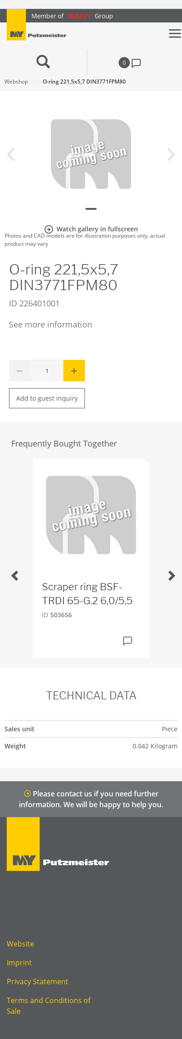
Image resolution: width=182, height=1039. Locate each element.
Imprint (19, 963)
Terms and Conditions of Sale (48, 1005)
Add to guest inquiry (47, 398)
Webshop (16, 81)
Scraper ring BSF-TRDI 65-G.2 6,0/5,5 (87, 593)
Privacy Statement (37, 981)
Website (20, 944)
